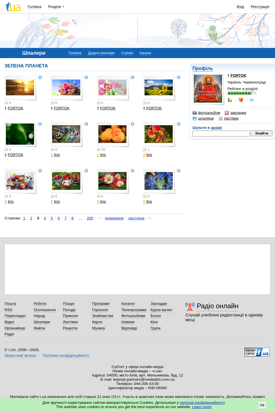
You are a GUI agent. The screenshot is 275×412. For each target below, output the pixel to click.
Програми (100, 303)
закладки (235, 113)
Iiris (55, 155)
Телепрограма (134, 310)
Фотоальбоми (133, 316)
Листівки (70, 322)
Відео (9, 322)
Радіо (9, 334)
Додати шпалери (101, 53)
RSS (8, 310)
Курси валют (161, 310)
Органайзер (15, 328)
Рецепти (70, 328)
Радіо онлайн (218, 306)
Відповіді (129, 328)
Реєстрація (260, 7)
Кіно (154, 322)
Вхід (240, 7)
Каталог (128, 303)
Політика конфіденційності (66, 355)
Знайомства (102, 316)
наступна (136, 218)
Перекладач (15, 316)
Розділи (54, 7)
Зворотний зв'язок (20, 355)
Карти (97, 322)
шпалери (203, 118)
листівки (228, 118)
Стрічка (127, 53)
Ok (262, 405)
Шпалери (42, 322)
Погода (69, 310)
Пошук (68, 303)
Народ (39, 316)
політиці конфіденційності (202, 402)
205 (90, 218)
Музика (98, 328)
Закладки (158, 303)
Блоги (155, 316)
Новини (128, 322)
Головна (34, 7)
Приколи (70, 316)
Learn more (202, 407)
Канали (145, 53)
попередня (114, 218)
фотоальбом (206, 113)
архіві (216, 127)
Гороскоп (100, 310)
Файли (39, 328)
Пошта (10, 303)
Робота (40, 303)
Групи (155, 328)
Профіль (202, 68)
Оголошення (45, 310)
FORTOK (14, 108)
